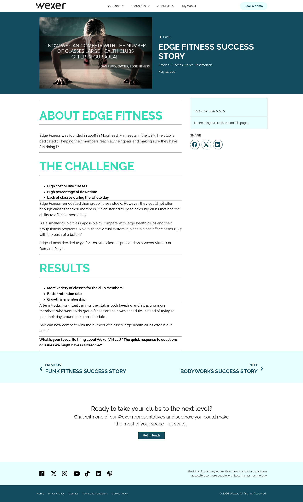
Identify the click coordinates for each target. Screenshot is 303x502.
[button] (195, 144)
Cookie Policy (120, 493)
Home (40, 493)
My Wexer (189, 6)
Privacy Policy (56, 493)
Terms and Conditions (95, 493)
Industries (141, 6)
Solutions (115, 6)
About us (165, 6)
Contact (73, 493)
